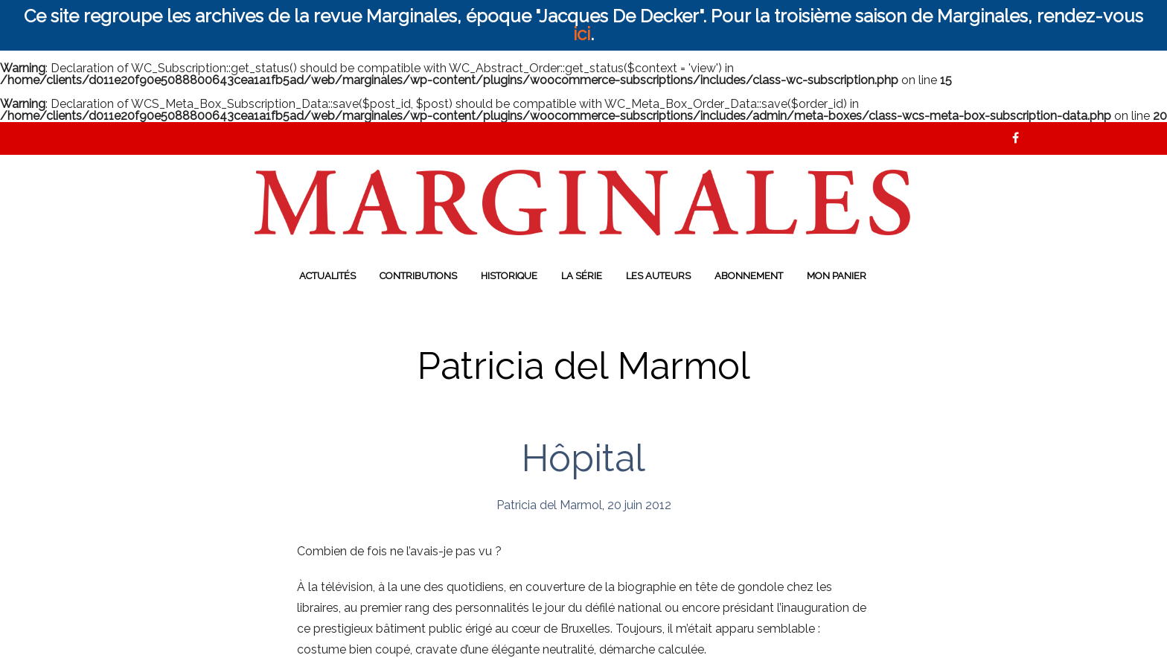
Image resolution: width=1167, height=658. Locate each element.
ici (581, 34)
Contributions (418, 275)
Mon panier (836, 275)
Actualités (327, 275)
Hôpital (583, 458)
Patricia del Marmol (549, 505)
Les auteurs (658, 275)
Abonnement (748, 275)
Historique (509, 275)
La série (581, 275)
